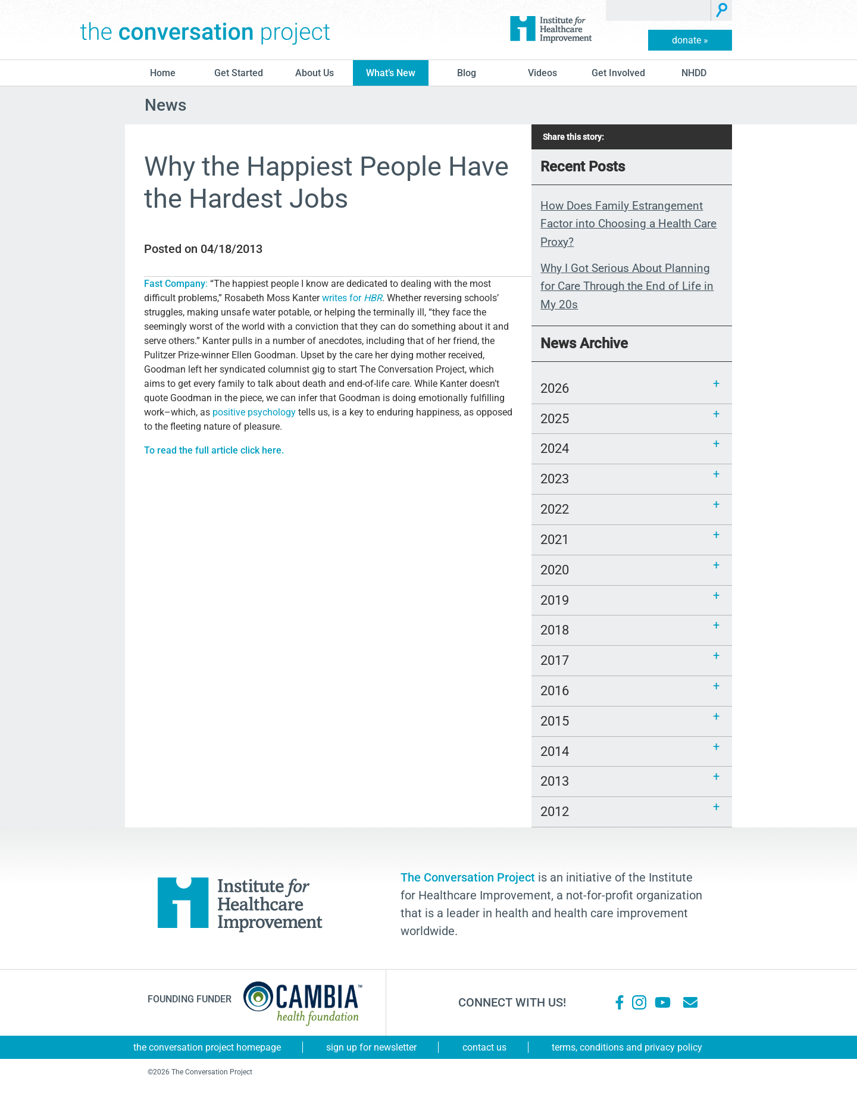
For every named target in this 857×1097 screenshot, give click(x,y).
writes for (352, 298)
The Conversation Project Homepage (207, 1047)
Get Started (238, 73)
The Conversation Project (205, 29)
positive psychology (254, 412)
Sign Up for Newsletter (371, 1047)
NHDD (693, 73)
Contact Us (484, 1047)
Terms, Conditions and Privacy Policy (627, 1047)
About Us (314, 73)
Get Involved (618, 73)
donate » (690, 40)
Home (163, 73)
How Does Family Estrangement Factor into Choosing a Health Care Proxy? (628, 224)
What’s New (390, 73)
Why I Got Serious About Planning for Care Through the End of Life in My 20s (627, 286)
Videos (542, 73)
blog (466, 73)
